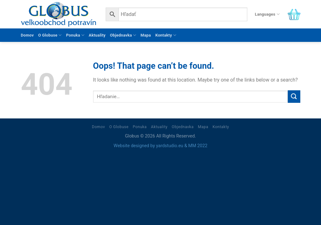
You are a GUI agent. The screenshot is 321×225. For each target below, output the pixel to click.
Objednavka (123, 35)
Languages (267, 14)
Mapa (145, 35)
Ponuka (75, 35)
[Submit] (294, 96)
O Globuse (50, 35)
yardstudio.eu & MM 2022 (182, 145)
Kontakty (165, 35)
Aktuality (97, 35)
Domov (27, 35)
